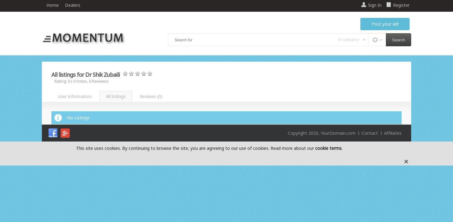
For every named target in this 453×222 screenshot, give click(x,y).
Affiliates (393, 133)
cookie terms (328, 148)
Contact (370, 133)
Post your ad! (385, 24)
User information (75, 96)
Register (401, 5)
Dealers (72, 5)
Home (52, 5)
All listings (116, 96)
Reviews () (151, 96)
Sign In (375, 5)
